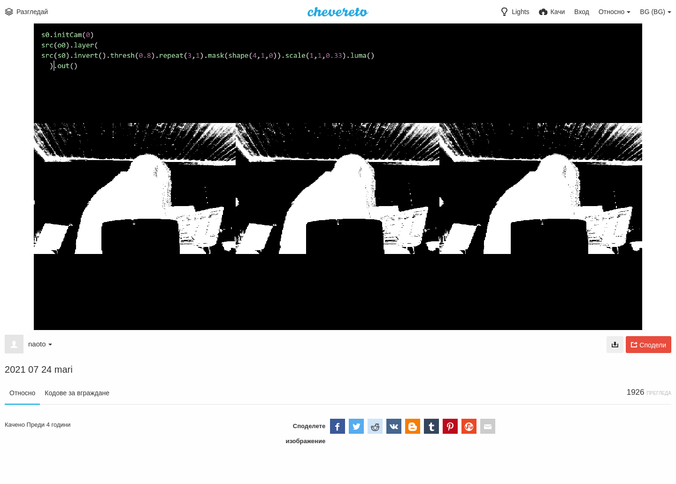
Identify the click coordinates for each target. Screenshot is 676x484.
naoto (40, 344)
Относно (22, 393)
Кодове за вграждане (77, 393)
